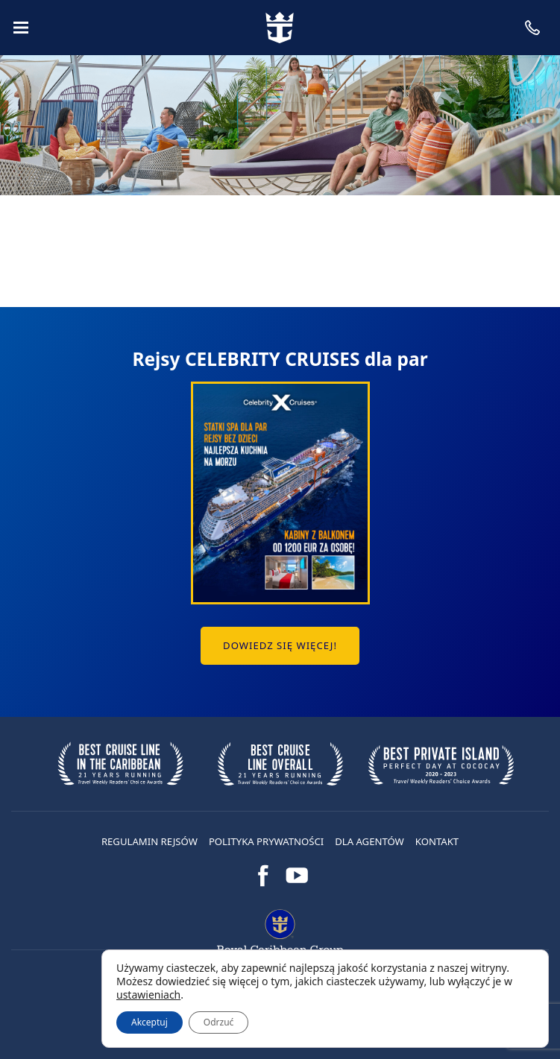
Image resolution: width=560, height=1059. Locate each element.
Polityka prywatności (266, 841)
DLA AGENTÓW (369, 841)
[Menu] (21, 27)
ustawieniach (148, 995)
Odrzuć (219, 1022)
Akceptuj (149, 1022)
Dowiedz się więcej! (280, 645)
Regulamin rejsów (149, 841)
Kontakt (437, 841)
